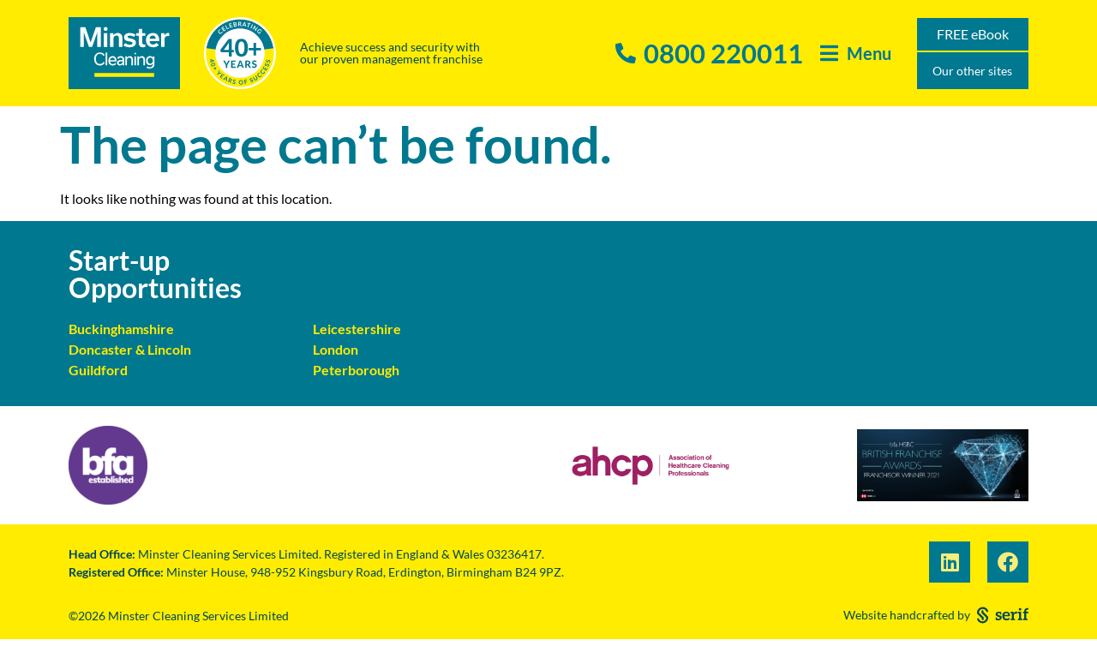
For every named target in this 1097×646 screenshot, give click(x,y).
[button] (855, 54)
